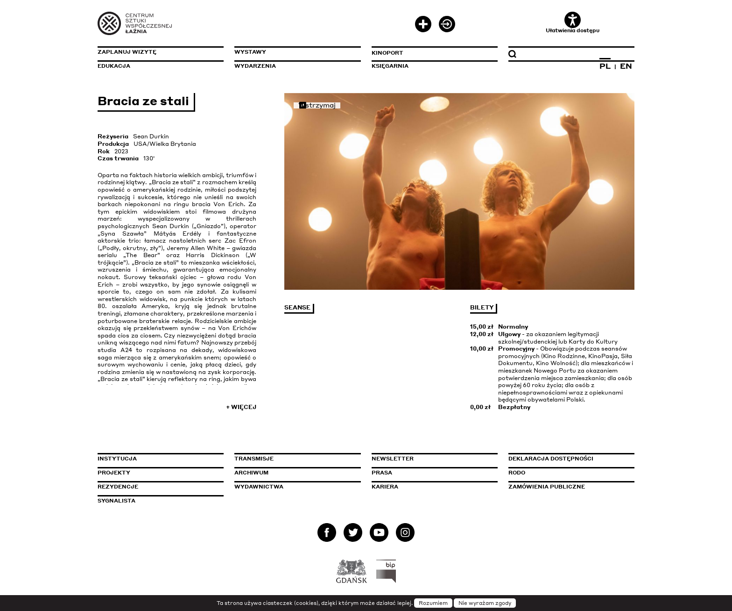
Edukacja (114, 66)
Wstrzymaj (317, 105)
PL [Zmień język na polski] (605, 66)
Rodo (516, 472)
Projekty (114, 472)
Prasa (382, 472)
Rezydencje (118, 486)
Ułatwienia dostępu (572, 23)
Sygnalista (116, 500)
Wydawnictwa (258, 486)
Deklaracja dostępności (550, 458)
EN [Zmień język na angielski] (626, 66)
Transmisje (293, 458)
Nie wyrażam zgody (484, 603)
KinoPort (387, 53)
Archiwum (251, 472)
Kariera (385, 486)
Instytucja (117, 458)
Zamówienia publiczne (567, 486)
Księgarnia (390, 66)
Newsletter (393, 458)
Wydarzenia (255, 66)
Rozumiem (433, 603)
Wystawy (250, 52)
